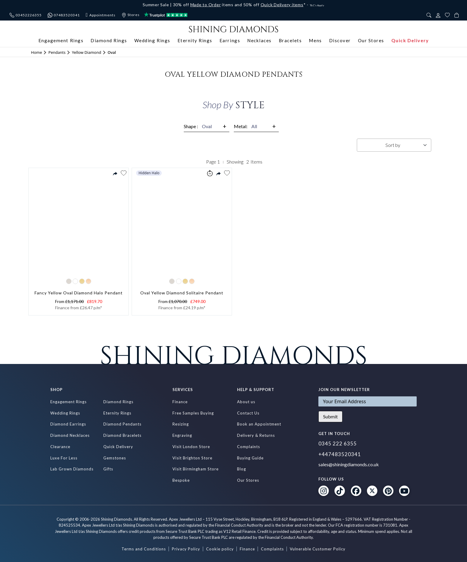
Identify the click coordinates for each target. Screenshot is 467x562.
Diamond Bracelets (122, 435)
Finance (180, 401)
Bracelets (290, 40)
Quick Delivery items (282, 4)
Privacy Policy (186, 549)
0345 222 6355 (337, 443)
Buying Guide (250, 458)
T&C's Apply (317, 5)
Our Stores (371, 40)
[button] (123, 173)
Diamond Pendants (122, 424)
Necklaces (259, 40)
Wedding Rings (152, 40)
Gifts (108, 469)
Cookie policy (220, 549)
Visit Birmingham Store (195, 469)
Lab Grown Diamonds (72, 469)
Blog (241, 469)
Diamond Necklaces (70, 435)
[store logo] (233, 28)
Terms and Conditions (144, 549)
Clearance (60, 446)
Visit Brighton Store (192, 458)
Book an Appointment (259, 424)
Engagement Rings (60, 40)
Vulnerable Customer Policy (317, 549)
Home (36, 52)
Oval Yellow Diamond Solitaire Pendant (181, 292)
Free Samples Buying (193, 413)
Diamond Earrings (68, 424)
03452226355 (26, 15)
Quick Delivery (410, 40)
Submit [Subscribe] (330, 416)
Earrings (230, 40)
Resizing (180, 424)
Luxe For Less (63, 458)
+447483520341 (339, 454)
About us (246, 401)
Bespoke (181, 480)
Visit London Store (191, 446)
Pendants (57, 52)
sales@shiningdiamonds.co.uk (348, 464)
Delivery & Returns (256, 435)
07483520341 (64, 15)
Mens (315, 40)
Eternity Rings (195, 40)
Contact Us (248, 413)
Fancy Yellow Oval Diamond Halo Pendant (79, 292)
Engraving (182, 435)
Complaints (248, 446)
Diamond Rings (109, 40)
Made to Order (205, 4)
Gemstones (114, 458)
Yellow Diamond (86, 52)
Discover (340, 40)
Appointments (101, 15)
